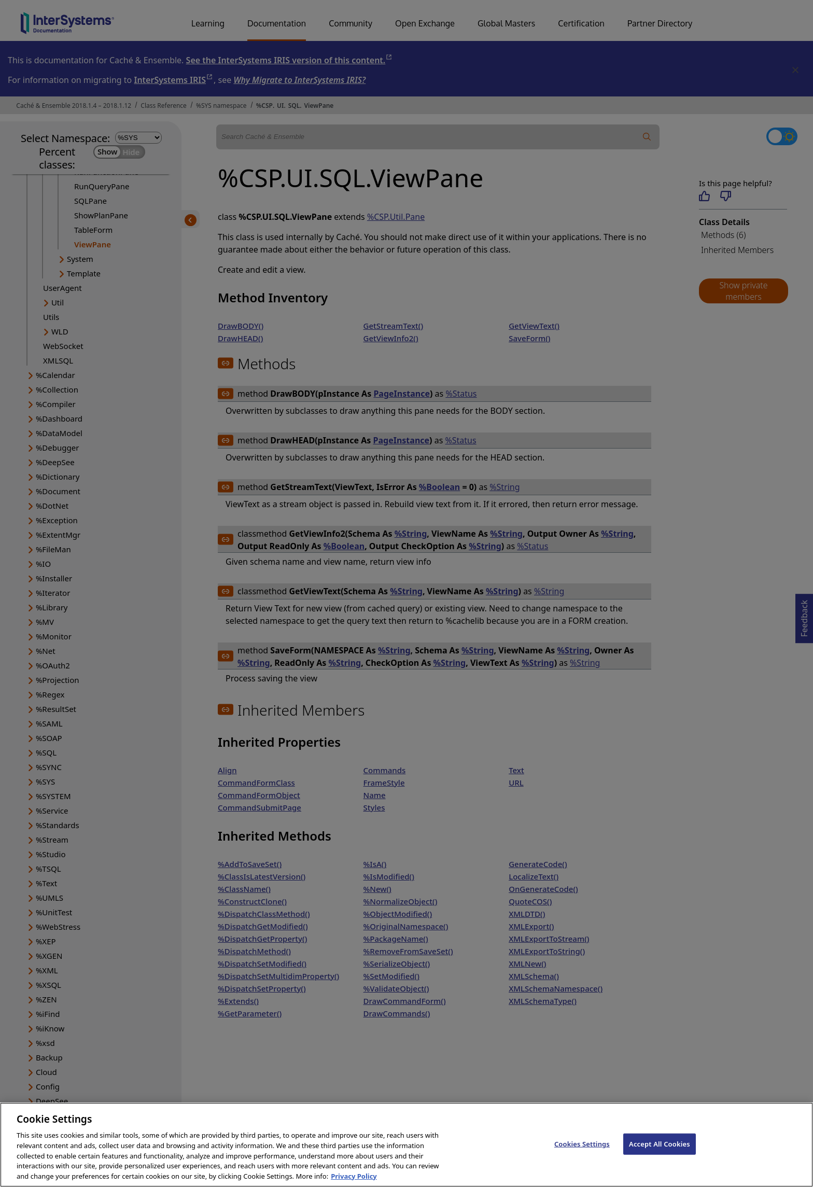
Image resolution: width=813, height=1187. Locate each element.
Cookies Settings (582, 1155)
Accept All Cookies (659, 1155)
